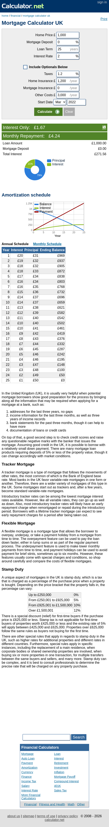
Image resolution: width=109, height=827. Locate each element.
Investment (61, 767)
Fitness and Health (52, 804)
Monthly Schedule (47, 244)
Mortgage (27, 754)
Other (81, 804)
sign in (102, 2)
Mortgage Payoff (64, 776)
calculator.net (54, 820)
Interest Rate (29, 790)
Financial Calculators (40, 747)
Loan (57, 754)
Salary (25, 786)
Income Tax (28, 781)
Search (79, 737)
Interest (59, 758)
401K (57, 786)
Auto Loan (28, 758)
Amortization (29, 767)
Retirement (61, 763)
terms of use (46, 816)
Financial (30, 804)
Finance (26, 776)
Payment (27, 763)
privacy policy (68, 816)
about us (13, 816)
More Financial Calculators (30, 796)
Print (104, 19)
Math (71, 804)
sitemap (28, 816)
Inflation (59, 772)
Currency (27, 772)
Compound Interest (66, 781)
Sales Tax (60, 790)
